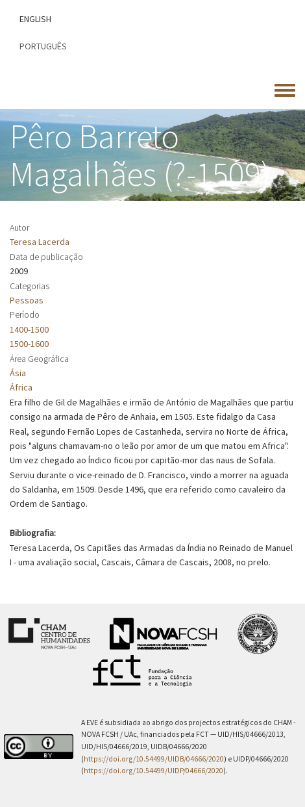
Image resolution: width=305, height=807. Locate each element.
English (35, 19)
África (21, 387)
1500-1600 (29, 344)
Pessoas (26, 300)
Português (43, 46)
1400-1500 (29, 329)
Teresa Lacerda (39, 242)
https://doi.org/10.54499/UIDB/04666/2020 (154, 758)
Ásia (18, 373)
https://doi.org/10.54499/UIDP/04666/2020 (153, 770)
